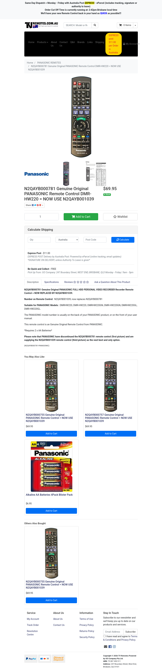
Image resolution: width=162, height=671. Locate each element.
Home (31, 42)
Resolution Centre (32, 633)
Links (90, 42)
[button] (131, 44)
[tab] (33, 282)
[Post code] (95, 240)
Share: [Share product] (34, 205)
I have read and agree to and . (120, 638)
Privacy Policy (86, 625)
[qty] (39, 240)
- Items (125, 25)
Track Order (33, 625)
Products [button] (41, 42)
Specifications (51, 282)
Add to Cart (81, 216)
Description (33, 282)
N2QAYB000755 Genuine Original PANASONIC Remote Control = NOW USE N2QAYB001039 (49, 418)
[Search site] (95, 25)
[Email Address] (113, 632)
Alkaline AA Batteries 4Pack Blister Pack (49, 494)
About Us (54, 44)
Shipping (99, 42)
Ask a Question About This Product (112, 282)
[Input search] (78, 25)
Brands (81, 42)
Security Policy (86, 637)
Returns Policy (86, 631)
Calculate (123, 239)
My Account (33, 619)
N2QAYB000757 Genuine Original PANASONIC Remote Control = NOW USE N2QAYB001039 (108, 418)
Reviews (76, 282)
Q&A (72, 42)
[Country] (67, 240)
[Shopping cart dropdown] (135, 25)
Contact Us (64, 44)
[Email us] (105, 647)
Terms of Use (86, 619)
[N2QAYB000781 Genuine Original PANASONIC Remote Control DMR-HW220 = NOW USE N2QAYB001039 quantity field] (41, 216)
